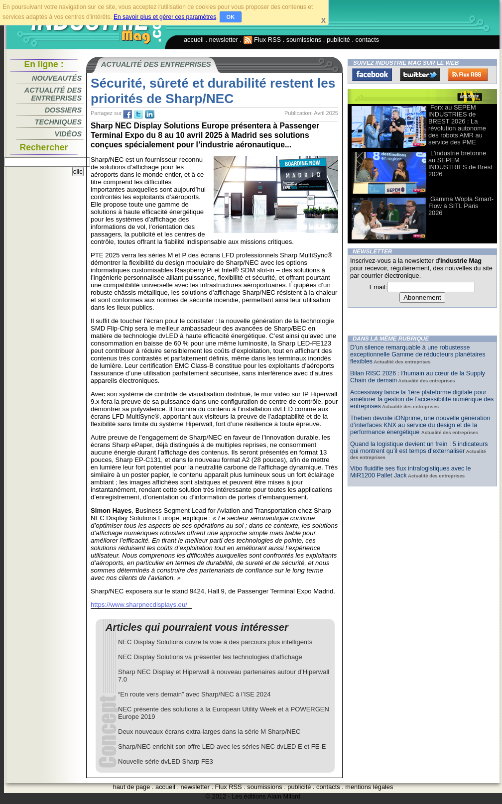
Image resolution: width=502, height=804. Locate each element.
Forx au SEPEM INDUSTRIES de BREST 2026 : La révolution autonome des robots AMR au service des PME (457, 125)
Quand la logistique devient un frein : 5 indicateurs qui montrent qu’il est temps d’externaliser (419, 448)
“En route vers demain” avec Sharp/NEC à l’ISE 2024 (194, 694)
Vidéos (68, 134)
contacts (367, 39)
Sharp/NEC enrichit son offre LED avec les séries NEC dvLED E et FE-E (222, 746)
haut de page (131, 787)
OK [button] (231, 17)
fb (127, 114)
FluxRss (468, 74)
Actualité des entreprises (53, 94)
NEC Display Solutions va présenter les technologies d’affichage (210, 657)
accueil (194, 39)
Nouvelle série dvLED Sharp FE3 (165, 761)
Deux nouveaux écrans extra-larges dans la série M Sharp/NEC (209, 731)
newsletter (223, 39)
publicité (338, 39)
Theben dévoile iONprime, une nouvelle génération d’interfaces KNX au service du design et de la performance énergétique (420, 425)
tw (138, 114)
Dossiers (63, 110)
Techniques (58, 122)
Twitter (420, 74)
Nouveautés (57, 78)
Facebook (372, 74)
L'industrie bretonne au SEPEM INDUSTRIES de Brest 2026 (460, 163)
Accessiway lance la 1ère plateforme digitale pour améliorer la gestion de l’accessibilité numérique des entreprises (422, 399)
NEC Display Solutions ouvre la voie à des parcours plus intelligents (215, 642)
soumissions (303, 39)
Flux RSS (262, 39)
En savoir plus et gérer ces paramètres (165, 16)
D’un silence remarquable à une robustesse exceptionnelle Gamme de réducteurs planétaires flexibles (418, 354)
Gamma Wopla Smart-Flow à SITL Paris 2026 (461, 206)
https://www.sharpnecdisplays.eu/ (139, 604)
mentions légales (369, 787)
